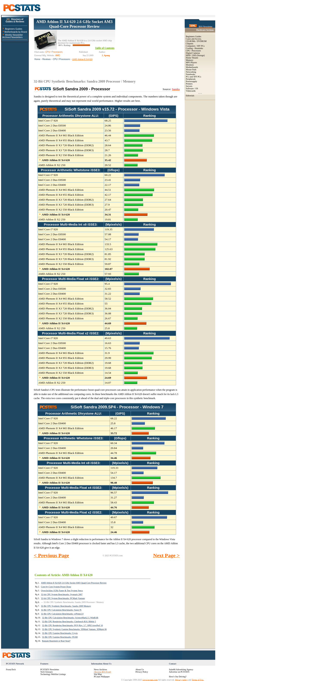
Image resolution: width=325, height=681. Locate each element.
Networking (191, 72)
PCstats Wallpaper (102, 676)
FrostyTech (11, 669)
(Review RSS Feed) (102, 672)
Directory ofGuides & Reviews (15, 20)
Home (37, 59)
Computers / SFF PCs (195, 46)
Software (190, 88)
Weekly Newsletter (14, 35)
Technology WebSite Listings (53, 674)
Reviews (46, 59)
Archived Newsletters (12, 37)
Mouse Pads (191, 69)
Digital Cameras (193, 53)
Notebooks (190, 74)
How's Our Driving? (177, 676)
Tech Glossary (46, 672)
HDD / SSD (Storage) (195, 55)
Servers (189, 86)
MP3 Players (191, 62)
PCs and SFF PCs (193, 76)
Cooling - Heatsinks (194, 48)
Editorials (190, 95)
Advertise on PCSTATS (179, 672)
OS (196, 88)
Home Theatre (192, 58)
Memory (189, 60)
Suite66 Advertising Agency (181, 669)
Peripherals (191, 79)
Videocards (191, 91)
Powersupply (191, 81)
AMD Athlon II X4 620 (82, 59)
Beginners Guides (13, 29)
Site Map (98, 674)
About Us (139, 669)
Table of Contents (105, 47)
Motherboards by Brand (16, 32)
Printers (189, 84)
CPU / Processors (61, 59)
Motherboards (192, 67)
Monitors (190, 65)
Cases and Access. (194, 39)
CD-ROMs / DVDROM (196, 41)
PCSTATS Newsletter (49, 669)
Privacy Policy (141, 672)
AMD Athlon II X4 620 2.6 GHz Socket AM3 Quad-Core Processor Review (74, 24)
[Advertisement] (147, 45)
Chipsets (189, 43)
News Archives (100, 669)
